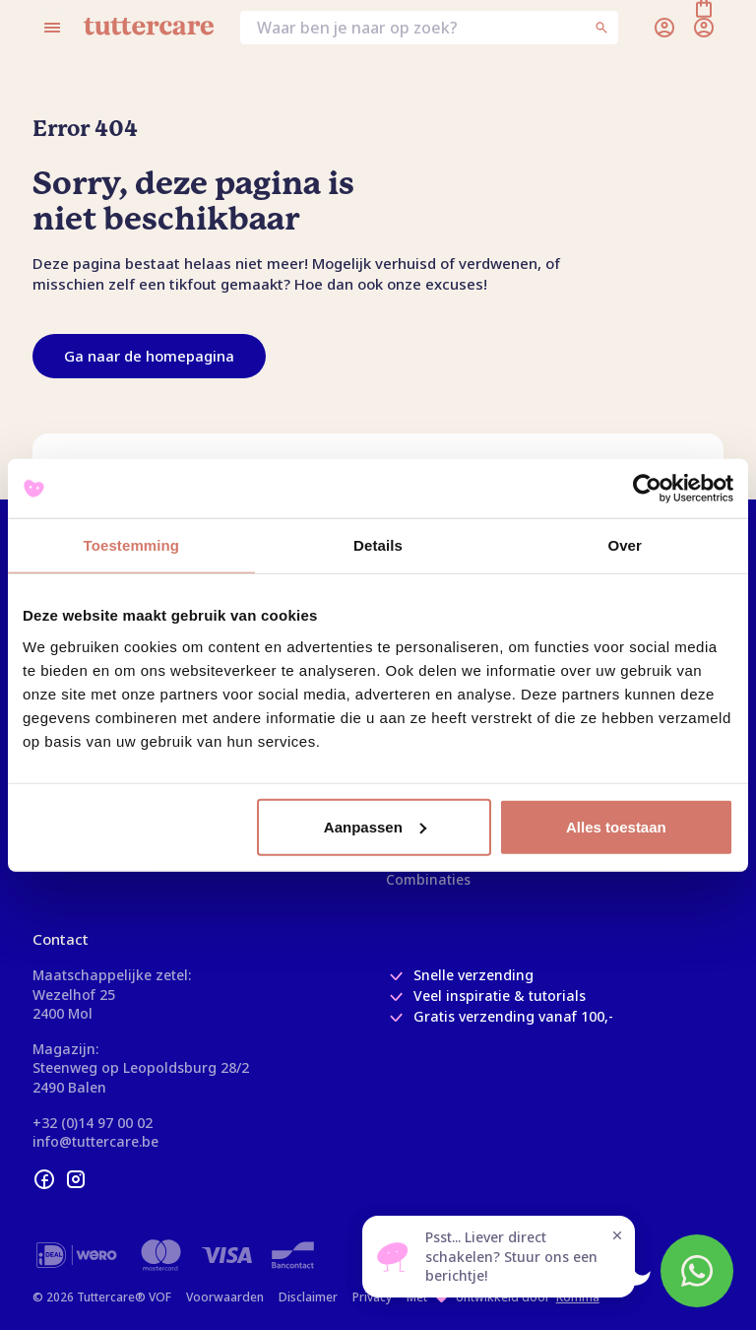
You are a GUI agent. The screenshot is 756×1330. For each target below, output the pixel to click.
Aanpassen (375, 826)
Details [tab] (378, 545)
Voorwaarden (225, 1297)
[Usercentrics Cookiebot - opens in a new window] (647, 488)
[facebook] (44, 1179)
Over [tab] (624, 545)
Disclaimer (308, 1297)
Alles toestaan (616, 826)
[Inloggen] (664, 27)
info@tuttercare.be (95, 1141)
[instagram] (76, 1179)
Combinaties (428, 879)
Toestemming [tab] (132, 545)
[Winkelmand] (704, 27)
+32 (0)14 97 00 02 (92, 1122)
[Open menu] (52, 27)
